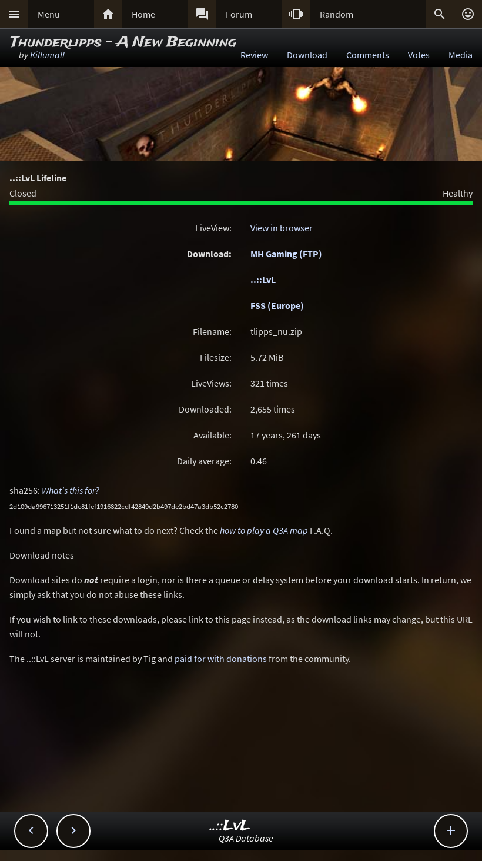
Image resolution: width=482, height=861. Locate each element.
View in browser (281, 228)
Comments (367, 55)
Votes (419, 55)
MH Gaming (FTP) (286, 254)
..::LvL (263, 279)
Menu (49, 14)
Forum (239, 14)
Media (460, 55)
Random (336, 14)
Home (143, 14)
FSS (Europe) (277, 305)
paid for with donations (221, 658)
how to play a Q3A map (264, 530)
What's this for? (70, 490)
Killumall (47, 55)
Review (254, 55)
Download (307, 55)
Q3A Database (246, 838)
